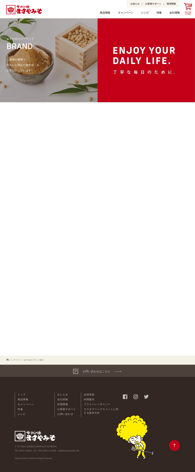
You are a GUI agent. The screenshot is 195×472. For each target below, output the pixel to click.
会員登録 (89, 394)
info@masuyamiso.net (69, 450)
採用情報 (171, 3)
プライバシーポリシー (97, 404)
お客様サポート (153, 3)
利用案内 (89, 399)
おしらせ (62, 394)
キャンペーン (125, 12)
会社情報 (174, 12)
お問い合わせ (65, 414)
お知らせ (135, 3)
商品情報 (105, 12)
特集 (159, 12)
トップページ (13, 360)
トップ (22, 394)
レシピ (145, 12)
